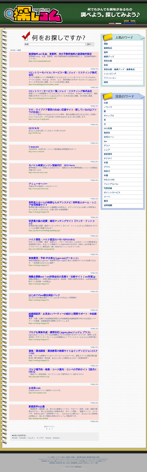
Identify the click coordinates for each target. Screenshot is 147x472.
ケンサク (40, 438)
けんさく (31, 438)
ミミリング (68, 461)
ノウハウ (108, 107)
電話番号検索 (81, 457)
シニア (107, 150)
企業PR (68, 457)
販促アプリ (102, 461)
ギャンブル (109, 116)
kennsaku (22, 438)
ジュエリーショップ (45, 459)
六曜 (96, 463)
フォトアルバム (111, 184)
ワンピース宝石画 (79, 461)
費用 (106, 201)
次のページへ (49, 426)
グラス (107, 167)
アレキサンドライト (59, 459)
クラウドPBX (60, 457)
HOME (12, 50)
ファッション (110, 78)
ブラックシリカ (86, 459)
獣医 (98, 457)
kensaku (15, 438)
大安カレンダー (88, 463)
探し (64, 463)
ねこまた (51, 461)
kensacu (48, 438)
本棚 (106, 175)
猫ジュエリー (59, 461)
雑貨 (106, 82)
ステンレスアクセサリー (100, 459)
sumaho (80, 463)
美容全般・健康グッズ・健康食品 (119, 69)
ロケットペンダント (73, 459)
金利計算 (59, 463)
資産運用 (108, 154)
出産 (106, 103)
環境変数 (74, 463)
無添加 (107, 133)
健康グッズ (109, 57)
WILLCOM (109, 180)
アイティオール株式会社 (73, 467)
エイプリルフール (92, 461)
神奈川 (107, 171)
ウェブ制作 (51, 457)
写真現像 (108, 188)
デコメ (107, 145)
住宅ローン (109, 137)
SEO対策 (108, 128)
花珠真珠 (52, 463)
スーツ (107, 197)
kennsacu (56, 438)
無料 (106, 52)
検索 (19, 50)
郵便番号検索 (91, 457)
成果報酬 (108, 205)
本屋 (106, 163)
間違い (73, 457)
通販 (106, 44)
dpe (105, 141)
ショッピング (110, 74)
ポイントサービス (112, 192)
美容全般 (108, 61)
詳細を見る (94, 69)
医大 (68, 463)
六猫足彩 (44, 461)
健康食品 (108, 48)
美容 (106, 65)
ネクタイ (108, 158)
